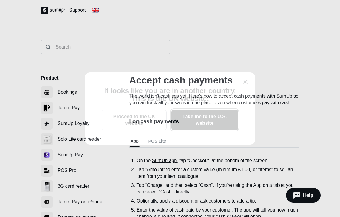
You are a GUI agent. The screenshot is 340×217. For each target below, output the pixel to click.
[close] (245, 82)
